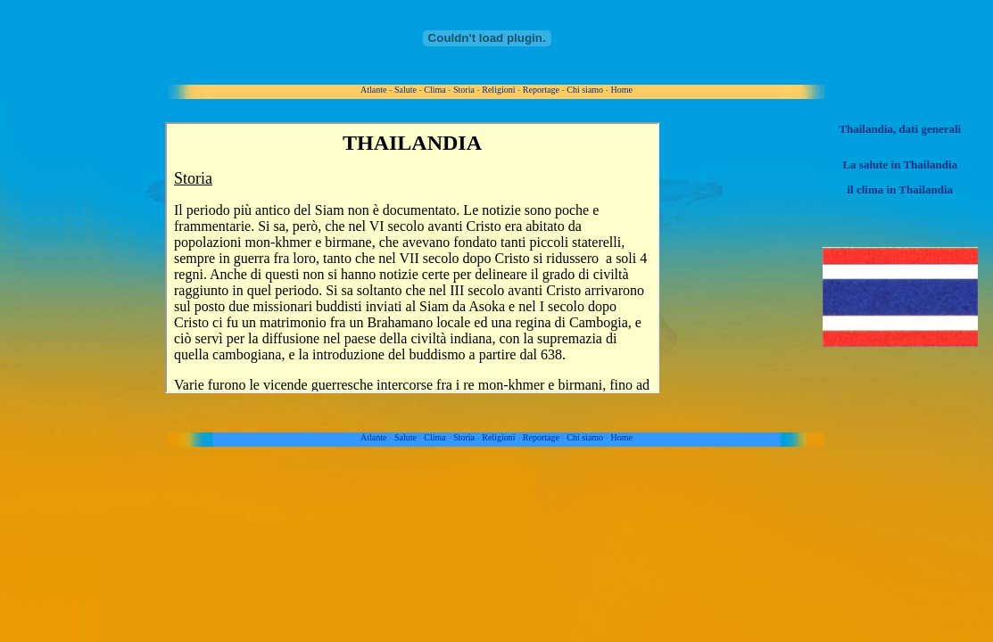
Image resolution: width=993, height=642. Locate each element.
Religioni (498, 90)
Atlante (373, 90)
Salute (405, 90)
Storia (464, 90)
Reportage (541, 90)
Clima (434, 90)
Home (621, 90)
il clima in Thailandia (900, 189)
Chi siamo (585, 90)
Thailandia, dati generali (900, 129)
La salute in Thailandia (899, 164)
